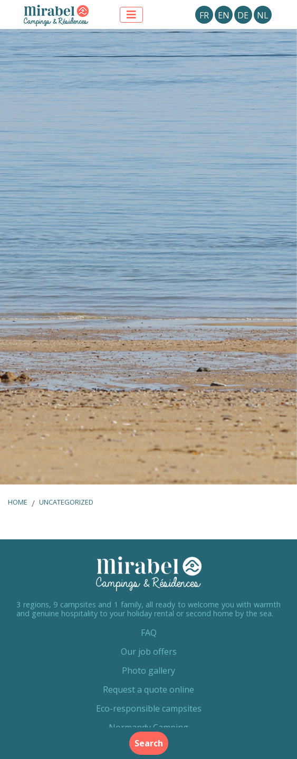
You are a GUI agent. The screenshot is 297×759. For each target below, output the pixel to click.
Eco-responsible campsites (149, 708)
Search (149, 743)
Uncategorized (66, 502)
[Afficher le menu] (131, 15)
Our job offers (149, 651)
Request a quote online (148, 689)
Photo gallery (148, 670)
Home (17, 502)
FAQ (149, 632)
